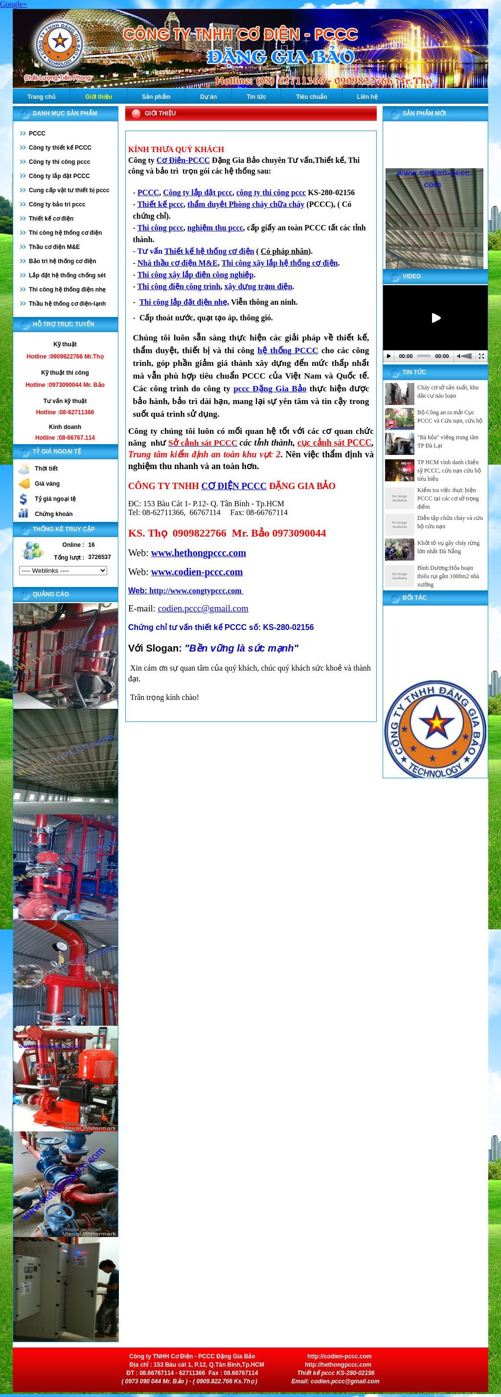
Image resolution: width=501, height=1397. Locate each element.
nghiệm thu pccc (215, 228)
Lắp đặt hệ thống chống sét (67, 275)
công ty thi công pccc (271, 192)
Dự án (208, 96)
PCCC (37, 133)
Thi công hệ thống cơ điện (65, 232)
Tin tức (256, 96)
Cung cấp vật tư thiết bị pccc (69, 190)
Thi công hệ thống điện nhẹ (67, 289)
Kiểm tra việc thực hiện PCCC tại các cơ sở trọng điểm (448, 498)
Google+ (13, 4)
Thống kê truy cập (64, 529)
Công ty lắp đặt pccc (197, 192)
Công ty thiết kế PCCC (60, 147)
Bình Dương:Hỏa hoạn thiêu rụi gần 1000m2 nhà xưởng (448, 576)
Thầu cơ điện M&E (54, 247)
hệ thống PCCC (287, 350)
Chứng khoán (53, 514)
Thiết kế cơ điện (51, 218)
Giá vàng (47, 483)
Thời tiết (46, 468)
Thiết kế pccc (160, 204)
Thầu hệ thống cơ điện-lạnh (67, 303)
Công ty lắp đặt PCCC (59, 176)
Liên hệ (367, 96)
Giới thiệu (98, 96)
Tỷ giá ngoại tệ (55, 499)
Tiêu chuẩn (311, 96)
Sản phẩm (156, 96)
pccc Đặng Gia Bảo (269, 388)
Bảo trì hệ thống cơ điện (62, 261)
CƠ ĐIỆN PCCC (234, 486)
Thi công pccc (160, 228)
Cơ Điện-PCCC (183, 160)
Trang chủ (41, 96)
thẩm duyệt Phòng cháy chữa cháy (245, 204)
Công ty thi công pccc (59, 161)
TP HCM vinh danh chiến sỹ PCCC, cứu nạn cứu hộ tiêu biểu (449, 470)
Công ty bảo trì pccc (57, 204)
